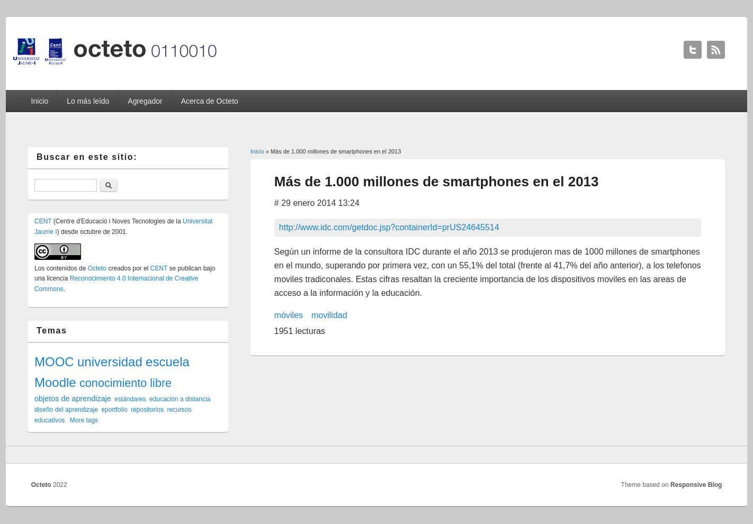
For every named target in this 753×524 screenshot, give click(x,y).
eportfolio (114, 409)
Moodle (55, 382)
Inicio (40, 101)
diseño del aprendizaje (66, 409)
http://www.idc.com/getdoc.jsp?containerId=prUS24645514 (389, 227)
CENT (42, 221)
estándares (130, 399)
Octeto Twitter (693, 50)
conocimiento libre (125, 383)
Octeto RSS (716, 50)
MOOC (54, 362)
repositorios (147, 409)
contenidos (62, 268)
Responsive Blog (696, 485)
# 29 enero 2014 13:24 (317, 202)
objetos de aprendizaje (72, 398)
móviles (288, 315)
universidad (109, 362)
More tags (84, 420)
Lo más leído (88, 101)
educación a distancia (179, 399)
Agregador (145, 101)
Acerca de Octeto (209, 101)
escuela (168, 362)
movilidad (329, 315)
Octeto (97, 268)
